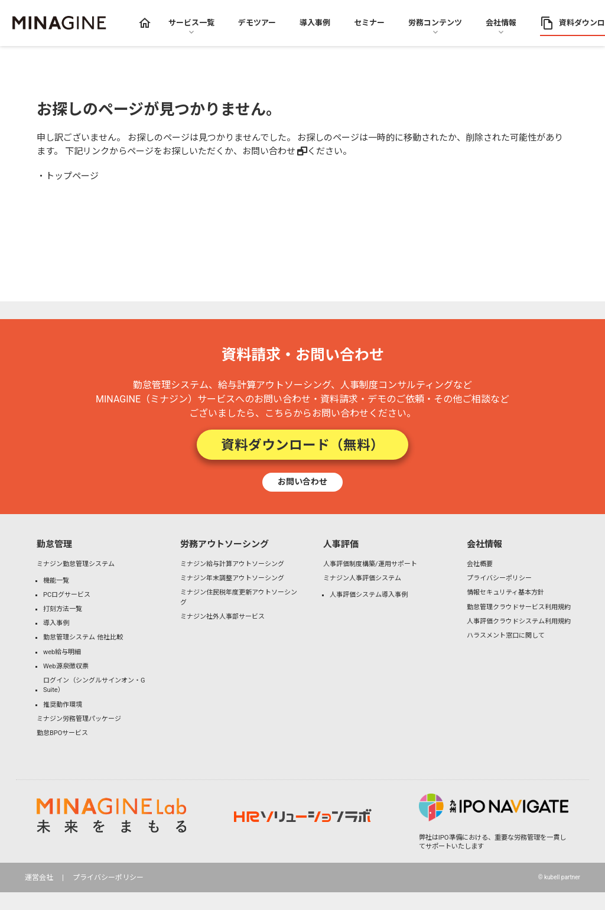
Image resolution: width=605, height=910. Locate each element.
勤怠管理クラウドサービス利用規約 (519, 607)
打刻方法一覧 (62, 609)
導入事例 (56, 623)
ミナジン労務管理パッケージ (79, 719)
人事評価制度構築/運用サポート (370, 564)
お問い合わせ (268, 151)
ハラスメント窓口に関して (506, 635)
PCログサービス (66, 595)
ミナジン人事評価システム (362, 578)
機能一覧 (56, 580)
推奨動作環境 (62, 704)
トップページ (72, 176)
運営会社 (39, 877)
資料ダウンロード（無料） (302, 444)
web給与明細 (62, 652)
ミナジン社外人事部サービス (222, 616)
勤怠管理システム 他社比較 (83, 637)
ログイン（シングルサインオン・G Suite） (94, 685)
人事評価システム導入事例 (369, 595)
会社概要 (480, 564)
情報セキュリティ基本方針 (505, 592)
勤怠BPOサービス (62, 733)
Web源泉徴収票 (66, 666)
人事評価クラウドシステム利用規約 (519, 621)
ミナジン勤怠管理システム (76, 564)
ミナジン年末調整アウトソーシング (232, 578)
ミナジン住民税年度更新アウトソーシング (238, 597)
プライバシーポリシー (499, 578)
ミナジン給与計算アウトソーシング (232, 564)
